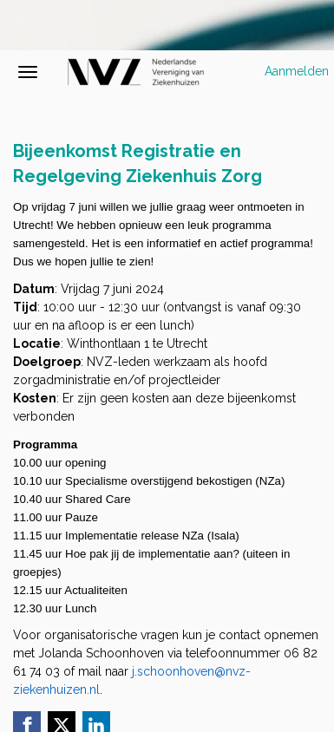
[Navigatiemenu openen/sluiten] (28, 72)
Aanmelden (297, 71)
